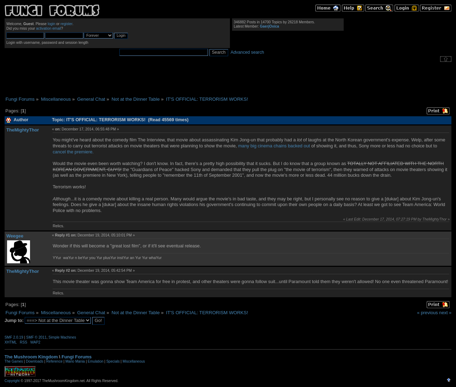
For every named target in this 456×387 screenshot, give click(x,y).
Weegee (14, 236)
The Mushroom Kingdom (31, 356)
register (66, 24)
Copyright (12, 381)
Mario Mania (75, 361)
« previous (427, 312)
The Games (14, 361)
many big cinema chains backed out (274, 145)
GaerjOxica (269, 26)
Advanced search (247, 52)
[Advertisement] (228, 79)
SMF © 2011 (36, 337)
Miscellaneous (134, 361)
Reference (54, 361)
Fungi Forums (76, 356)
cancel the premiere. (73, 151)
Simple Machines (62, 337)
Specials (113, 361)
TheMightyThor (22, 130)
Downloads (34, 361)
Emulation (95, 361)
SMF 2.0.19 (14, 337)
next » (445, 312)
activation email (48, 28)
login (51, 24)
